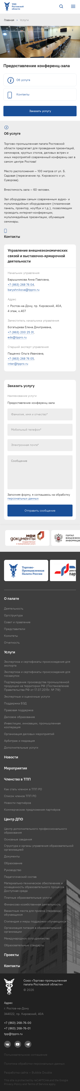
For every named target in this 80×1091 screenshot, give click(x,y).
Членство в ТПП (17, 779)
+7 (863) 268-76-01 (17, 1028)
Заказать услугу (40, 111)
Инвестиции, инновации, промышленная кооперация (32, 725)
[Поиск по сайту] (61, 7)
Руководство (12, 870)
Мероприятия (15, 768)
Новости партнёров (17, 803)
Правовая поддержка (18, 710)
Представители (14, 629)
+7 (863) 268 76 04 (21, 285)
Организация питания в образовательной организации (32, 930)
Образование (13, 863)
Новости (11, 757)
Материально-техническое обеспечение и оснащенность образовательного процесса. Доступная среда (34, 887)
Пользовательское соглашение (25, 1055)
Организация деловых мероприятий (29, 734)
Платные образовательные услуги (28, 897)
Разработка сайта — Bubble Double (28, 1072)
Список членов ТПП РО (20, 796)
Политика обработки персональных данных (34, 1063)
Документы (12, 856)
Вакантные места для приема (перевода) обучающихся (33, 912)
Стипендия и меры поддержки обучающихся (35, 921)
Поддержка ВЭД (15, 703)
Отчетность (12, 642)
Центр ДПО (13, 819)
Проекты (11, 954)
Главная (9, 20)
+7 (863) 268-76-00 (17, 1023)
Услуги (24, 20)
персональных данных (23, 498)
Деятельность (13, 608)
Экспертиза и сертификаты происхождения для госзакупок (37, 674)
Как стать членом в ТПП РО (23, 789)
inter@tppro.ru (18, 364)
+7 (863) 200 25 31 (21, 332)
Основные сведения (18, 839)
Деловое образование (19, 717)
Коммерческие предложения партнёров (32, 810)
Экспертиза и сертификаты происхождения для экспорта (37, 663)
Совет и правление (17, 622)
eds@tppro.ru (17, 337)
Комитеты (11, 636)
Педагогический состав (20, 877)
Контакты (22, 94)
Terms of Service (38, 1084)
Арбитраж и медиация (19, 741)
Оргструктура (13, 615)
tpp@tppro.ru (13, 1034)
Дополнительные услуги (21, 747)
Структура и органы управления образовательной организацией (38, 847)
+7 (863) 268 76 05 (21, 358)
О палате (11, 598)
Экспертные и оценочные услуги (27, 696)
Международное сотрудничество (27, 938)
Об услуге (23, 80)
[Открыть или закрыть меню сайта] (73, 6)
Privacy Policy (13, 1084)
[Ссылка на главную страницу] (14, 6)
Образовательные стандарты (24, 945)
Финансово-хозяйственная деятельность (32, 904)
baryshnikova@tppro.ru (23, 290)
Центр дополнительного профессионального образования (35, 830)
